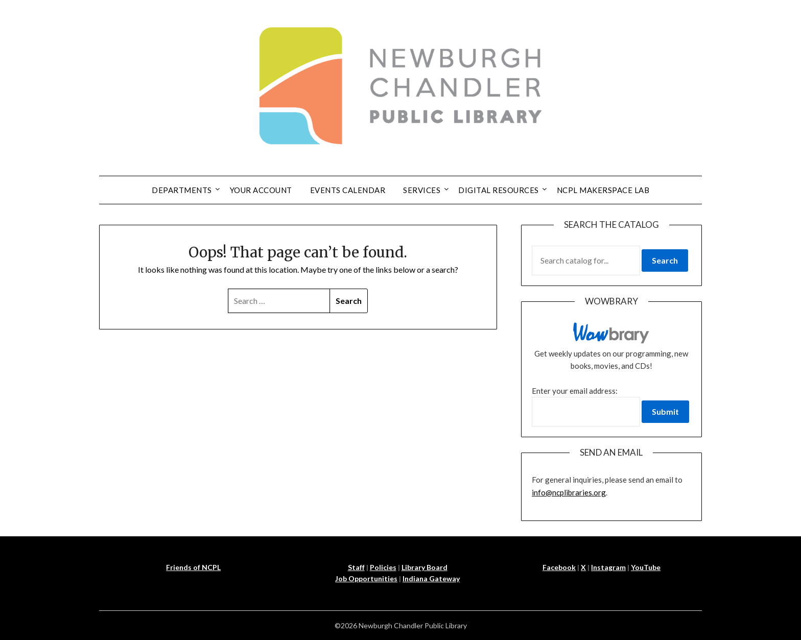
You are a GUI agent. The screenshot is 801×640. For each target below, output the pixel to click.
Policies (383, 567)
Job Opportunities (366, 578)
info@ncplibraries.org (569, 492)
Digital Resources (498, 190)
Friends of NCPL (193, 567)
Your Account (261, 190)
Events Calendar (348, 190)
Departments (182, 190)
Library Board (424, 567)
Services (421, 190)
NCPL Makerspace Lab (603, 190)
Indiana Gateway (431, 578)
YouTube (646, 567)
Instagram (608, 567)
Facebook (559, 567)
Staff (356, 567)
